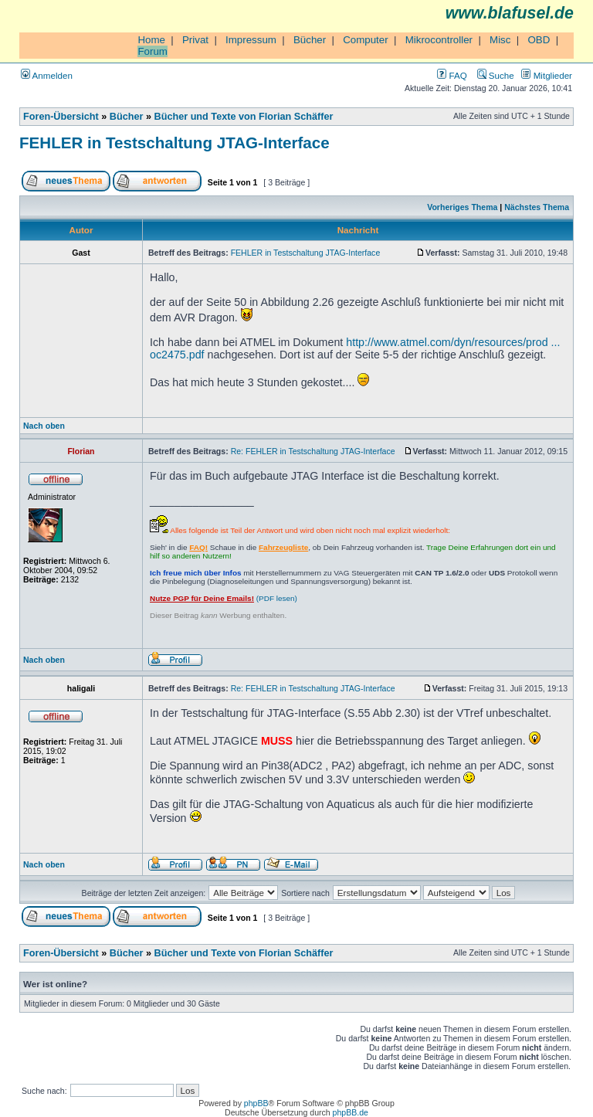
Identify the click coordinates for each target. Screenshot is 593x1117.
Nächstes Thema (536, 207)
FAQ (451, 75)
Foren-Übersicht (61, 116)
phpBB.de (350, 1112)
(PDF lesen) (223, 598)
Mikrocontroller (439, 40)
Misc (500, 40)
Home (151, 40)
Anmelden (47, 75)
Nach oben (44, 425)
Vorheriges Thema (462, 207)
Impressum (250, 40)
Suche (495, 75)
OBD (538, 40)
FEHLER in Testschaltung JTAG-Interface (174, 142)
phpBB (256, 1103)
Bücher (309, 40)
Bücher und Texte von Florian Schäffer (244, 116)
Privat (195, 40)
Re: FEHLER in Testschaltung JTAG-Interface (313, 451)
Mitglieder (546, 75)
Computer (365, 40)
